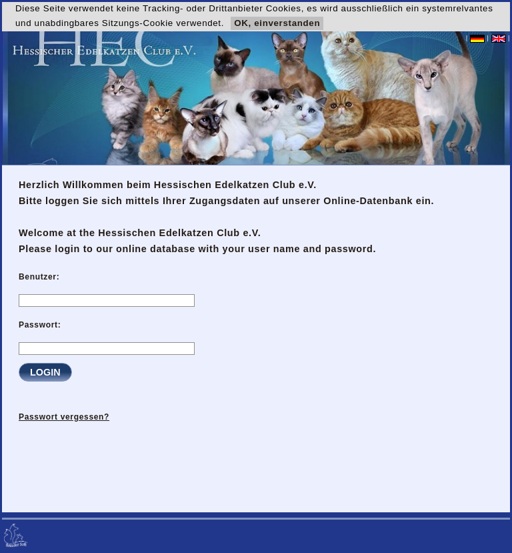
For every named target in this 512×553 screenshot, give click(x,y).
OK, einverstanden (277, 23)
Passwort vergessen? (64, 417)
